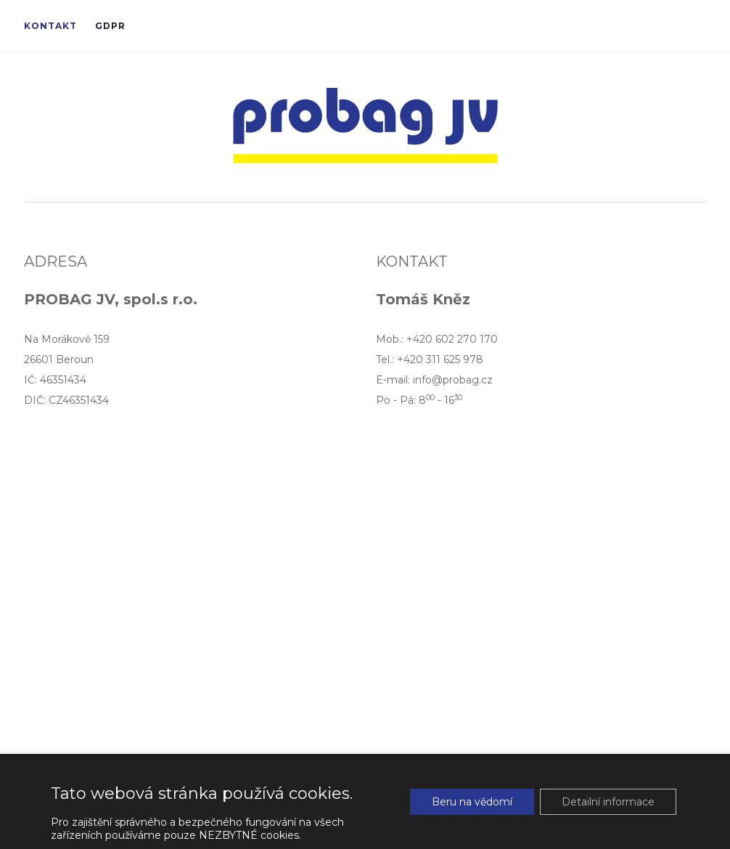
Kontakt (50, 25)
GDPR (110, 25)
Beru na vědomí (472, 801)
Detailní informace (608, 801)
